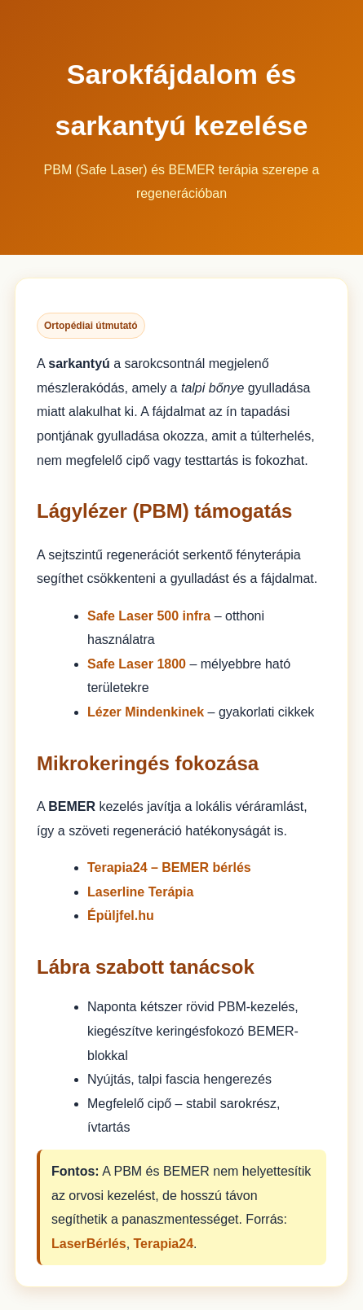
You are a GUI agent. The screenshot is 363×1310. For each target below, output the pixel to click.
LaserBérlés (88, 1244)
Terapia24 (164, 1244)
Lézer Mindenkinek (145, 712)
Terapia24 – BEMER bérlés (169, 867)
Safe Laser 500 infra (148, 616)
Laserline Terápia (140, 892)
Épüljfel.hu (120, 915)
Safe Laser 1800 (136, 664)
